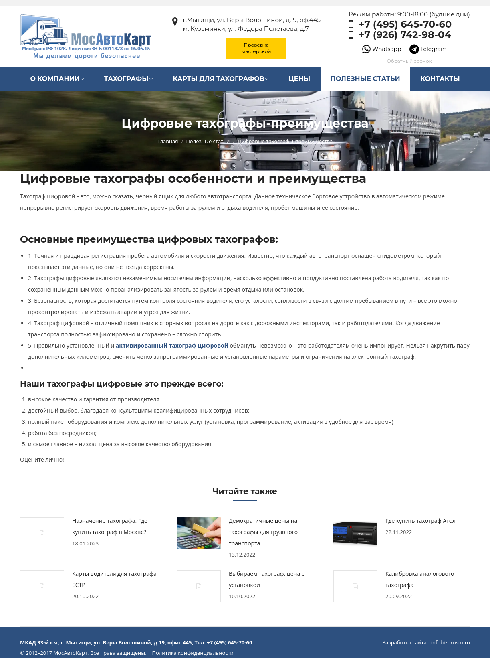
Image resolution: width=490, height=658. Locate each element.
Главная (167, 141)
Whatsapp (381, 49)
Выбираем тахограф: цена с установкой (266, 579)
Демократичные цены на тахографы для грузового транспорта (263, 532)
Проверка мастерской (256, 48)
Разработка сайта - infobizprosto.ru (426, 642)
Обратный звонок (409, 61)
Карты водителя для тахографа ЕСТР (114, 579)
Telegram (428, 49)
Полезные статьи (208, 141)
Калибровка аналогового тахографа (419, 579)
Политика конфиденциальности (192, 652)
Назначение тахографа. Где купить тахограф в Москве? (109, 526)
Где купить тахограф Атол (420, 520)
